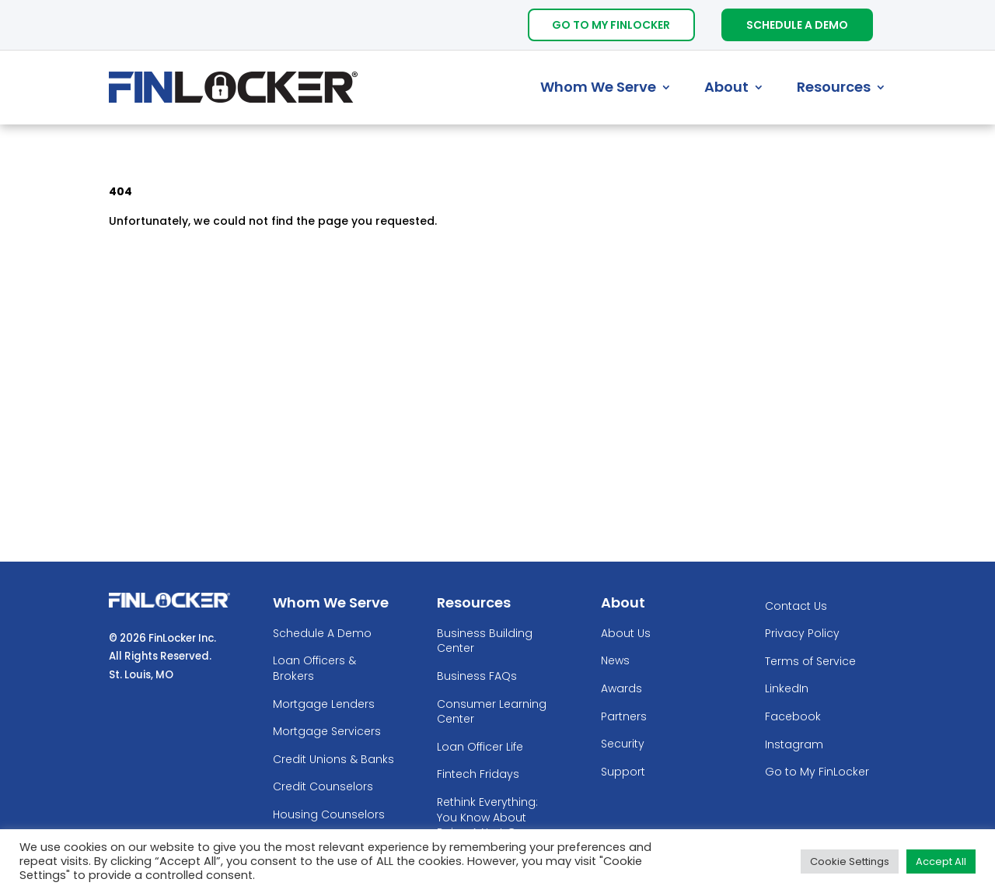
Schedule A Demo (797, 25)
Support (623, 772)
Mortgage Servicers (327, 731)
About (726, 86)
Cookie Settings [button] (849, 861)
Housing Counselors (329, 814)
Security (622, 744)
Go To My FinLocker (611, 25)
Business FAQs (477, 676)
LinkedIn (786, 688)
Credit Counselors (323, 786)
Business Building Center (484, 641)
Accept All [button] (941, 861)
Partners (624, 716)
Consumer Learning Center (491, 712)
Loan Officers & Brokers (314, 668)
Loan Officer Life (480, 747)
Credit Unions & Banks (333, 759)
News (615, 660)
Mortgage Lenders (324, 704)
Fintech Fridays (478, 774)
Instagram (794, 744)
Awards (621, 688)
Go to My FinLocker (817, 772)
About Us (626, 633)
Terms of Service (810, 661)
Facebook (793, 716)
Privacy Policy (802, 633)
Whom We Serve (598, 86)
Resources (834, 86)
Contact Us (796, 606)
